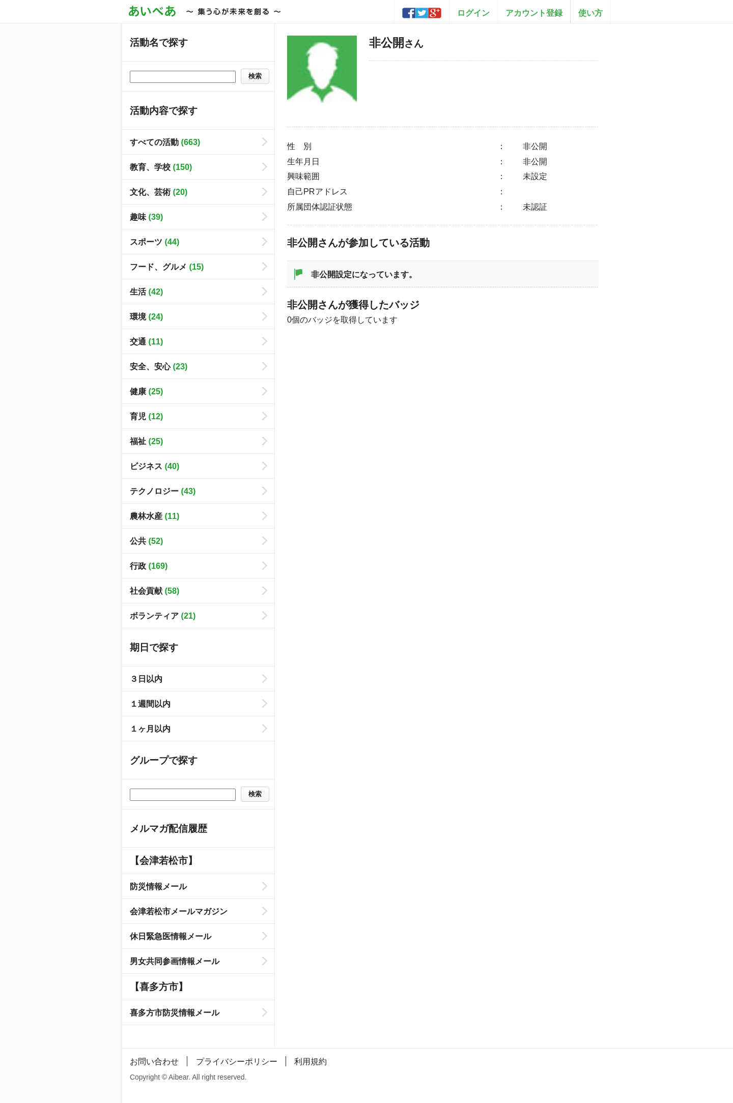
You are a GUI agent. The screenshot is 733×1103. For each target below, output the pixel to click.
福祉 (146, 441)
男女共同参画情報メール (174, 961)
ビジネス (154, 466)
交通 (146, 341)
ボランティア (162, 615)
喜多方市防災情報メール (174, 1012)
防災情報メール (158, 886)
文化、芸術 (158, 191)
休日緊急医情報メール (170, 936)
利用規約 (310, 1061)
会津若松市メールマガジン (179, 911)
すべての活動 (165, 142)
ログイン (473, 12)
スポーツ (154, 241)
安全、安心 (158, 366)
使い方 (590, 12)
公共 (146, 540)
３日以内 (146, 678)
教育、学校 (161, 166)
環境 (146, 316)
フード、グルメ (167, 266)
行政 (148, 565)
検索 (255, 76)
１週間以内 (150, 703)
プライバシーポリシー (236, 1061)
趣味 (146, 216)
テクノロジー (162, 491)
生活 (146, 291)
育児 (146, 416)
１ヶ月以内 (150, 728)
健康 (146, 391)
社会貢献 (154, 590)
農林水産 (154, 515)
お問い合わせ (154, 1061)
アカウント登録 (533, 12)
